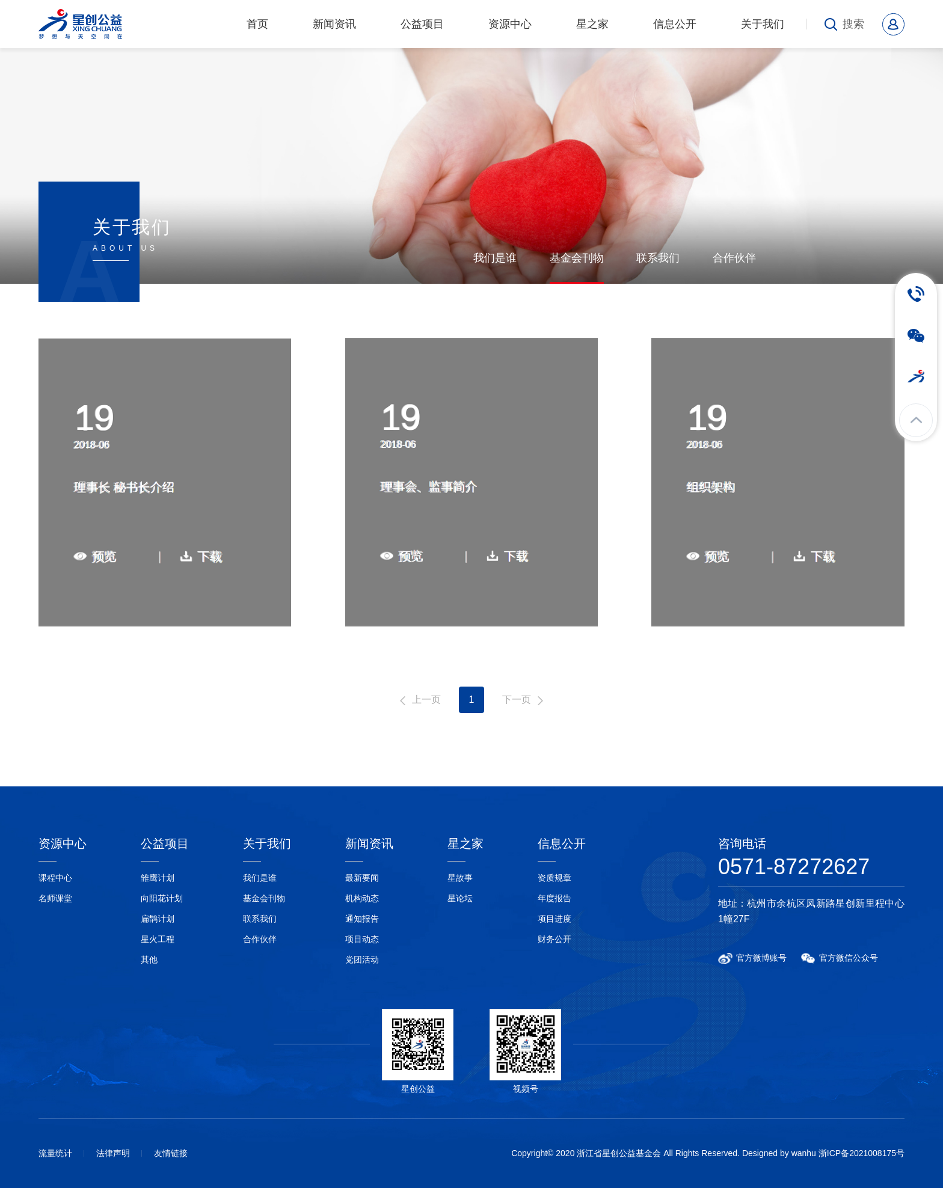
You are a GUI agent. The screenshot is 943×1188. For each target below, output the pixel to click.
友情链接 (171, 1153)
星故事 (460, 878)
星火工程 (157, 939)
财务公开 (554, 939)
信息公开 (674, 24)
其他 (149, 959)
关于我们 (762, 24)
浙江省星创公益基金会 (84, 24)
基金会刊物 (577, 258)
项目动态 (362, 939)
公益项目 (422, 24)
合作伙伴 (734, 258)
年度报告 (554, 898)
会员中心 (893, 24)
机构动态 (362, 898)
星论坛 (460, 898)
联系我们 (658, 258)
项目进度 (554, 918)
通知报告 (362, 918)
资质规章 (554, 878)
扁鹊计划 (157, 918)
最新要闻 (362, 878)
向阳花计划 (162, 898)
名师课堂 (55, 898)
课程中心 (55, 878)
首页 (257, 24)
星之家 (592, 24)
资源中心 (510, 24)
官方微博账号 (761, 958)
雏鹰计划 (157, 878)
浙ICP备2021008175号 (862, 1153)
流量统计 (55, 1153)
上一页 (426, 699)
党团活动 (362, 959)
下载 (209, 556)
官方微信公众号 (848, 958)
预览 (105, 556)
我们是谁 (495, 258)
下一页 (516, 699)
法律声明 (113, 1153)
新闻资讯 (334, 24)
